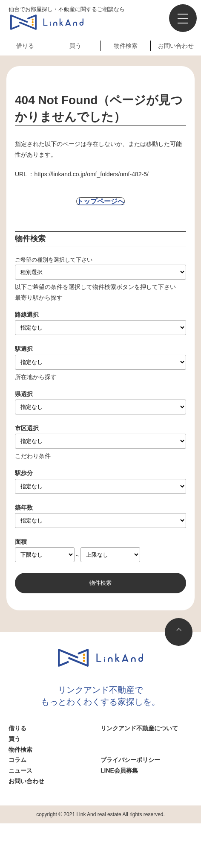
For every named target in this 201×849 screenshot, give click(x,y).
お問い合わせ (176, 45)
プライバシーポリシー (130, 759)
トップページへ (100, 201)
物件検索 (126, 45)
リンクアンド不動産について (139, 728)
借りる (25, 45)
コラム (17, 759)
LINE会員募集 (119, 770)
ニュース (20, 770)
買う (75, 45)
